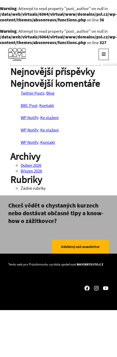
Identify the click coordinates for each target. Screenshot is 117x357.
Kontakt (46, 105)
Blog (50, 93)
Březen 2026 (31, 171)
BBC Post (29, 105)
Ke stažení (49, 117)
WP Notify (29, 117)
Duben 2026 (31, 165)
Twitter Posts (32, 93)
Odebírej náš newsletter (80, 246)
